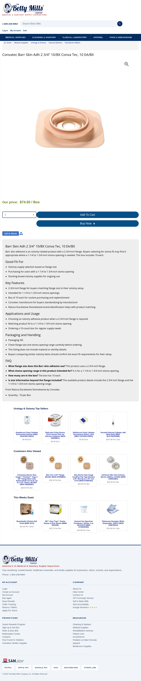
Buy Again (7, 598)
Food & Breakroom (121, 37)
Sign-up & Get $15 (10, 627)
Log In (5, 30)
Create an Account (10, 592)
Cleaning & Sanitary (44, 37)
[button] (7, 127)
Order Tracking (9, 604)
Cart (25, 30)
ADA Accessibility (81, 604)
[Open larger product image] (70, 127)
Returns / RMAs (9, 607)
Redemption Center (11, 634)
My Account (15, 30)
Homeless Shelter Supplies (14, 643)
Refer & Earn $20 (10, 631)
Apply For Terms (9, 610)
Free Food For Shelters (13, 640)
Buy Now (87, 223)
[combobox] (19, 215)
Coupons (6, 637)
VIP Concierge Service (83, 598)
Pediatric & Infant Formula (85, 640)
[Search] (119, 23)
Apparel (98, 37)
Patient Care (78, 634)
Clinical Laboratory (74, 37)
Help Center (78, 592)
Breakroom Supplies (82, 646)
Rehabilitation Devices (83, 631)
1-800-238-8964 (10, 24)
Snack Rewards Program (13, 624)
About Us (77, 589)
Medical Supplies (15, 37)
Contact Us (78, 595)
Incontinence (79, 637)
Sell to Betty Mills (81, 601)
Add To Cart (87, 214)
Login (4, 589)
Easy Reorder (8, 601)
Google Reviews (85, 607)
